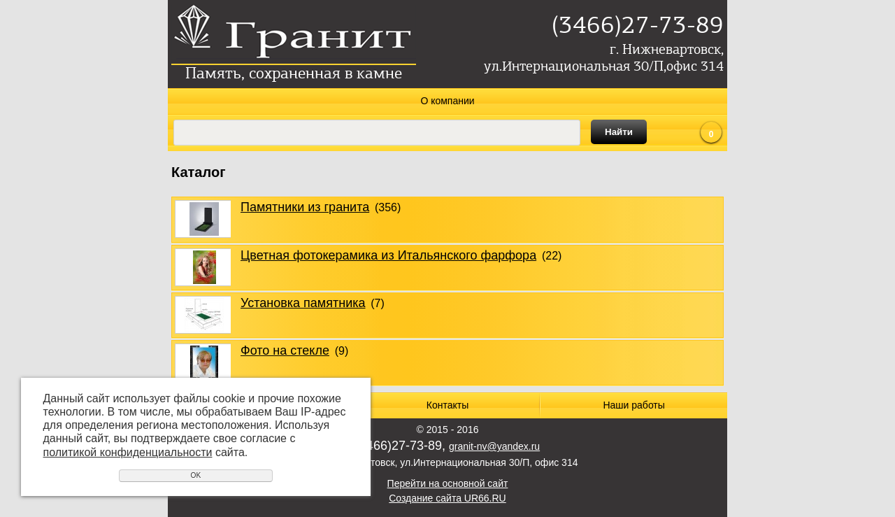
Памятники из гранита (305, 207)
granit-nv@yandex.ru (494, 446)
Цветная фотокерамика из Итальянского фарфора (388, 255)
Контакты (447, 405)
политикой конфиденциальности (128, 452)
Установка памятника (303, 303)
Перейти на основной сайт (447, 483)
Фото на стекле (285, 350)
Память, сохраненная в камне (293, 74)
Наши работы (633, 405)
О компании (447, 100)
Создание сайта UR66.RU (447, 498)
